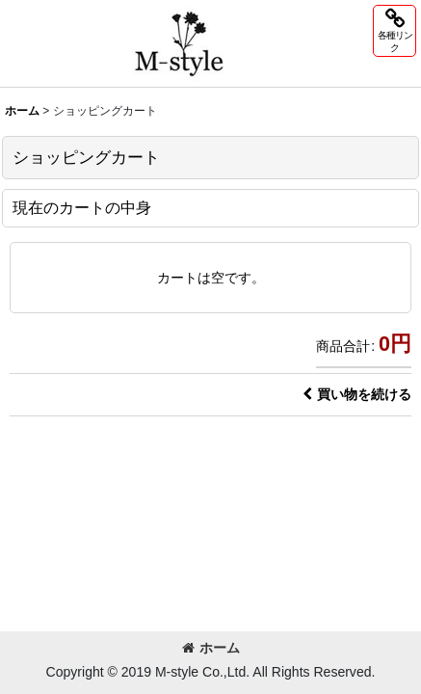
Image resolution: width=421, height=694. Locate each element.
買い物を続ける (357, 394)
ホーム (211, 647)
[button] (394, 31)
